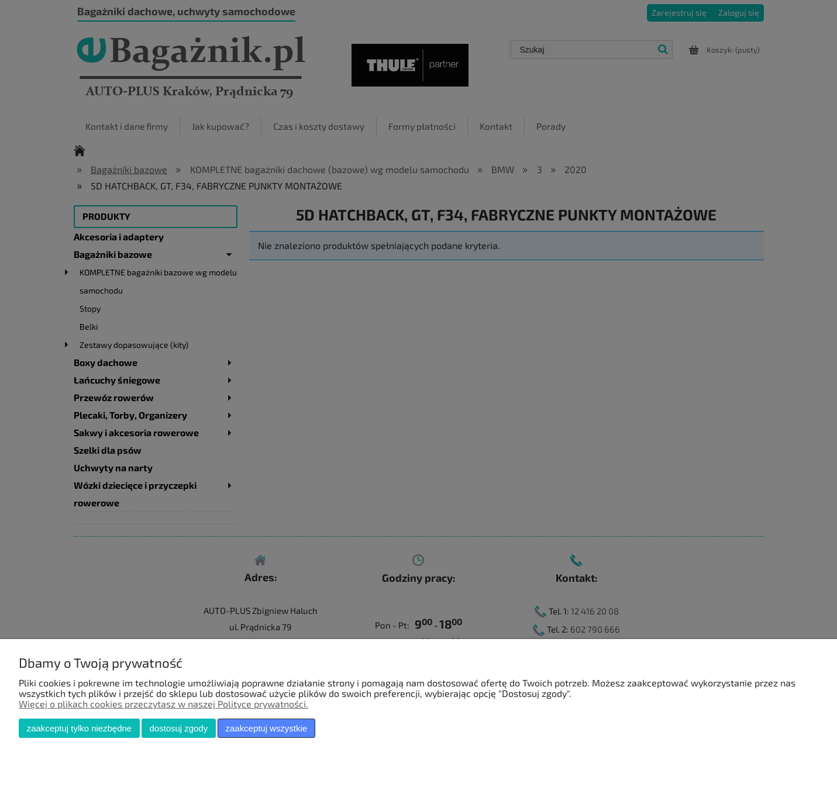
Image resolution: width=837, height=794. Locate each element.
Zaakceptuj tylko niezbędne (79, 728)
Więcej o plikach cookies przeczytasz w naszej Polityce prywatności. (163, 703)
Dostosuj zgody (178, 728)
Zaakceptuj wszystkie (266, 728)
